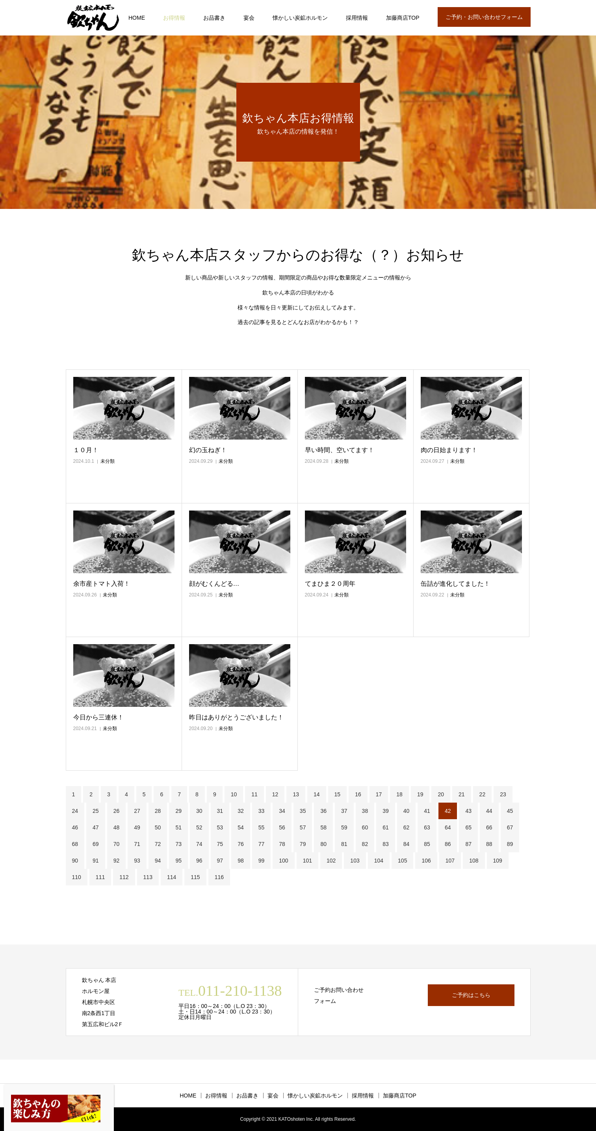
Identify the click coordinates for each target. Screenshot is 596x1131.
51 (178, 827)
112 (123, 877)
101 (307, 860)
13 (296, 794)
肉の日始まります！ (449, 450)
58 (323, 827)
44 (489, 811)
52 (199, 827)
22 (482, 794)
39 (385, 811)
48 (116, 827)
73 (178, 844)
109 (497, 860)
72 (158, 844)
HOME (136, 18)
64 (448, 827)
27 (137, 811)
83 (385, 844)
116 (219, 877)
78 (282, 844)
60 (365, 827)
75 (220, 844)
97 (220, 860)
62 (406, 827)
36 (323, 811)
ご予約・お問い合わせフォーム (484, 17)
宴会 (248, 18)
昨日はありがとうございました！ (236, 717)
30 (199, 811)
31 (220, 811)
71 (137, 844)
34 (282, 811)
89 (510, 844)
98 (241, 860)
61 (385, 827)
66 (489, 827)
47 (96, 827)
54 (241, 827)
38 (365, 811)
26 (116, 811)
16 (358, 794)
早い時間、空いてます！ (339, 450)
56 (282, 827)
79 (303, 844)
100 (283, 860)
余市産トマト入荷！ (101, 583)
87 (468, 844)
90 (75, 860)
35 (303, 811)
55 (261, 827)
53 (220, 827)
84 (406, 844)
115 (195, 877)
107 (450, 860)
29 (178, 811)
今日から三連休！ (98, 717)
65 (468, 827)
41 (427, 811)
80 (323, 844)
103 (354, 860)
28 (158, 811)
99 (261, 860)
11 (254, 794)
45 (510, 811)
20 (441, 794)
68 (75, 844)
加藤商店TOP (403, 18)
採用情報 (357, 18)
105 (402, 860)
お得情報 (174, 18)
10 (234, 794)
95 (178, 860)
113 (147, 877)
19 (420, 794)
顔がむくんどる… (214, 583)
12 (275, 794)
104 (378, 860)
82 (365, 844)
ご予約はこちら (471, 995)
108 (473, 860)
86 (448, 844)
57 (303, 827)
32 (241, 811)
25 (96, 811)
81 (344, 844)
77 (261, 844)
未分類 (107, 461)
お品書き (214, 18)
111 (100, 877)
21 (462, 794)
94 (158, 860)
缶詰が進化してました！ (455, 583)
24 (75, 811)
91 (96, 860)
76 (241, 844)
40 (406, 811)
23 (503, 794)
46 (75, 827)
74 (199, 844)
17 (379, 794)
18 (399, 794)
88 (489, 844)
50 (158, 827)
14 (317, 794)
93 (137, 860)
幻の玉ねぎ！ (208, 450)
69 (96, 844)
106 (426, 860)
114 (171, 877)
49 (137, 827)
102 (331, 860)
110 (76, 877)
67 (510, 827)
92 (116, 860)
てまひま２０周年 (330, 583)
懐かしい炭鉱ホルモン (300, 18)
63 (427, 827)
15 (337, 794)
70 (116, 844)
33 (261, 811)
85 (427, 844)
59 (344, 827)
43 (468, 811)
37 (344, 811)
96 (199, 860)
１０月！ (85, 450)
